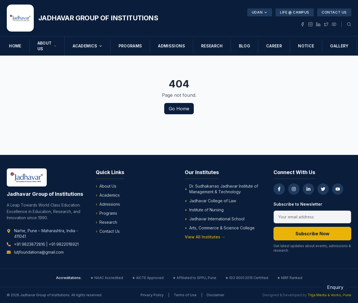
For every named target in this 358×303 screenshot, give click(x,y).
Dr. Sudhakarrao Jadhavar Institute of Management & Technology (221, 189)
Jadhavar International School (214, 219)
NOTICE (306, 45)
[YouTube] (337, 189)
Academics (108, 195)
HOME (15, 45)
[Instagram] (293, 189)
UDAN (260, 12)
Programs (106, 213)
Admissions (108, 204)
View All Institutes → (205, 236)
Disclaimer (215, 295)
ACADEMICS (87, 45)
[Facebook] (279, 189)
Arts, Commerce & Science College (220, 228)
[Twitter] (323, 189)
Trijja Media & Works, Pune (329, 295)
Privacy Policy (152, 295)
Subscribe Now (312, 233)
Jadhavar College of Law (210, 201)
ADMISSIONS (171, 45)
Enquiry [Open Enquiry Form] (335, 287)
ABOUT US (47, 46)
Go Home (179, 108)
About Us (106, 186)
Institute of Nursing (204, 210)
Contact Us (334, 12)
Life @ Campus (294, 12)
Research (106, 222)
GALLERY (339, 45)
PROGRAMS (130, 45)
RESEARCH (212, 45)
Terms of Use (185, 295)
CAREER (274, 45)
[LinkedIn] (308, 189)
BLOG (244, 45)
